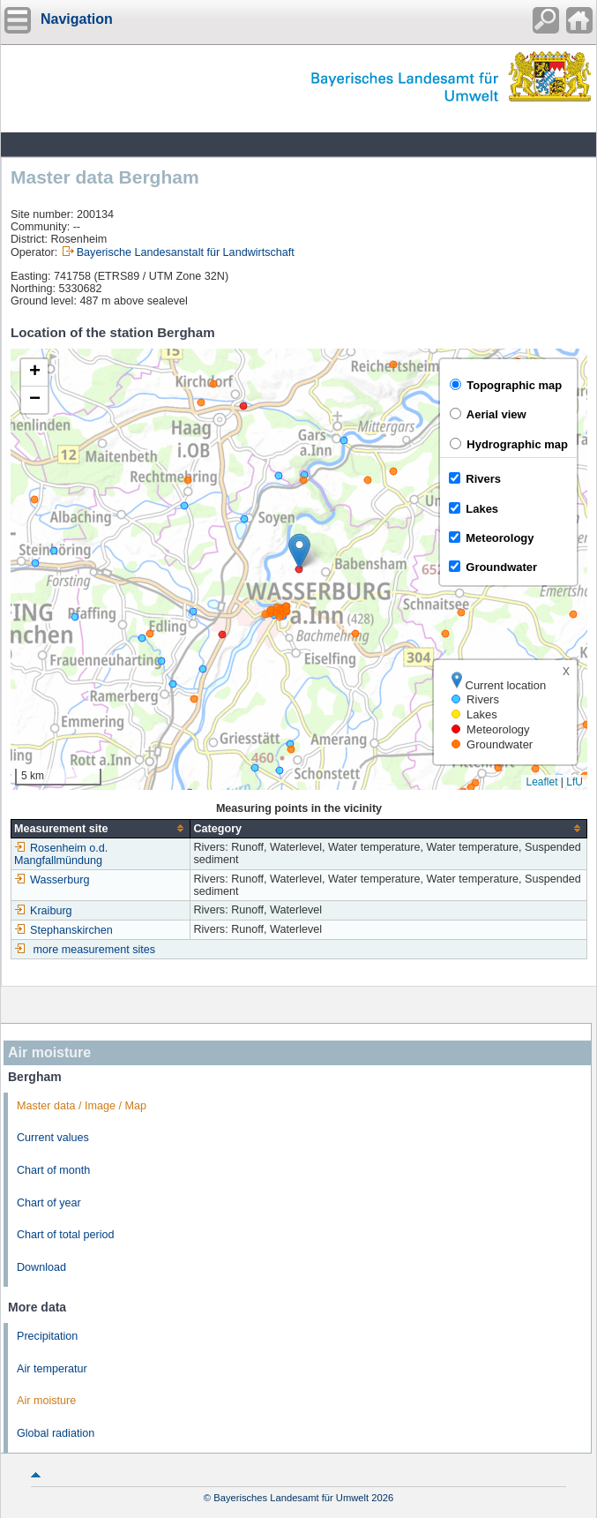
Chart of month (53, 1170)
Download (41, 1267)
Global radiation (55, 1433)
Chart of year (49, 1203)
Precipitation (47, 1336)
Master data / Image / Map (81, 1106)
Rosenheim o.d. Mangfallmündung (61, 854)
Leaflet (541, 782)
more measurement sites (95, 949)
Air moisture (46, 1400)
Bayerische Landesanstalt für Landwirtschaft (186, 252)
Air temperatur (52, 1369)
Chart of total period (66, 1235)
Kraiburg (43, 911)
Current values (53, 1137)
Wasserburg (51, 880)
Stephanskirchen (63, 930)
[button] (299, 551)
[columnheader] (100, 828)
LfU (574, 782)
